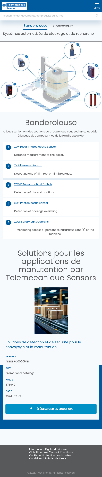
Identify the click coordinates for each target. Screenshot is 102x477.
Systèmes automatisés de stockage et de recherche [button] (48, 33)
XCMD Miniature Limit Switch (33, 184)
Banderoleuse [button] (35, 25)
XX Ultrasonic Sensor (28, 165)
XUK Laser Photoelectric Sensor (35, 147)
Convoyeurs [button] (63, 26)
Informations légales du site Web (48, 449)
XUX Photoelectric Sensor (31, 203)
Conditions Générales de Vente (47, 458)
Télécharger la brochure (54, 409)
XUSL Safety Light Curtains (31, 222)
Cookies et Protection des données (50, 455)
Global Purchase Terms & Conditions (51, 452)
